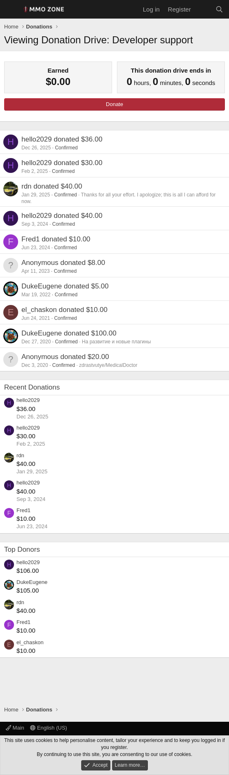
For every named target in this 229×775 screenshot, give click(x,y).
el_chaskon (30, 642)
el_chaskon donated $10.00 (64, 310)
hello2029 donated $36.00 (62, 139)
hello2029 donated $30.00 (62, 163)
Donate (114, 104)
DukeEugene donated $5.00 (65, 286)
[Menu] (11, 9)
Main (15, 728)
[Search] (219, 9)
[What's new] (203, 9)
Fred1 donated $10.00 (55, 239)
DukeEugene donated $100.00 (69, 333)
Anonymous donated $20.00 (65, 357)
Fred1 (23, 510)
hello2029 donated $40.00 (62, 216)
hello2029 (28, 400)
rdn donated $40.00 (51, 186)
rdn (20, 455)
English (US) (48, 728)
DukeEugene (31, 582)
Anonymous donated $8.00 (63, 263)
